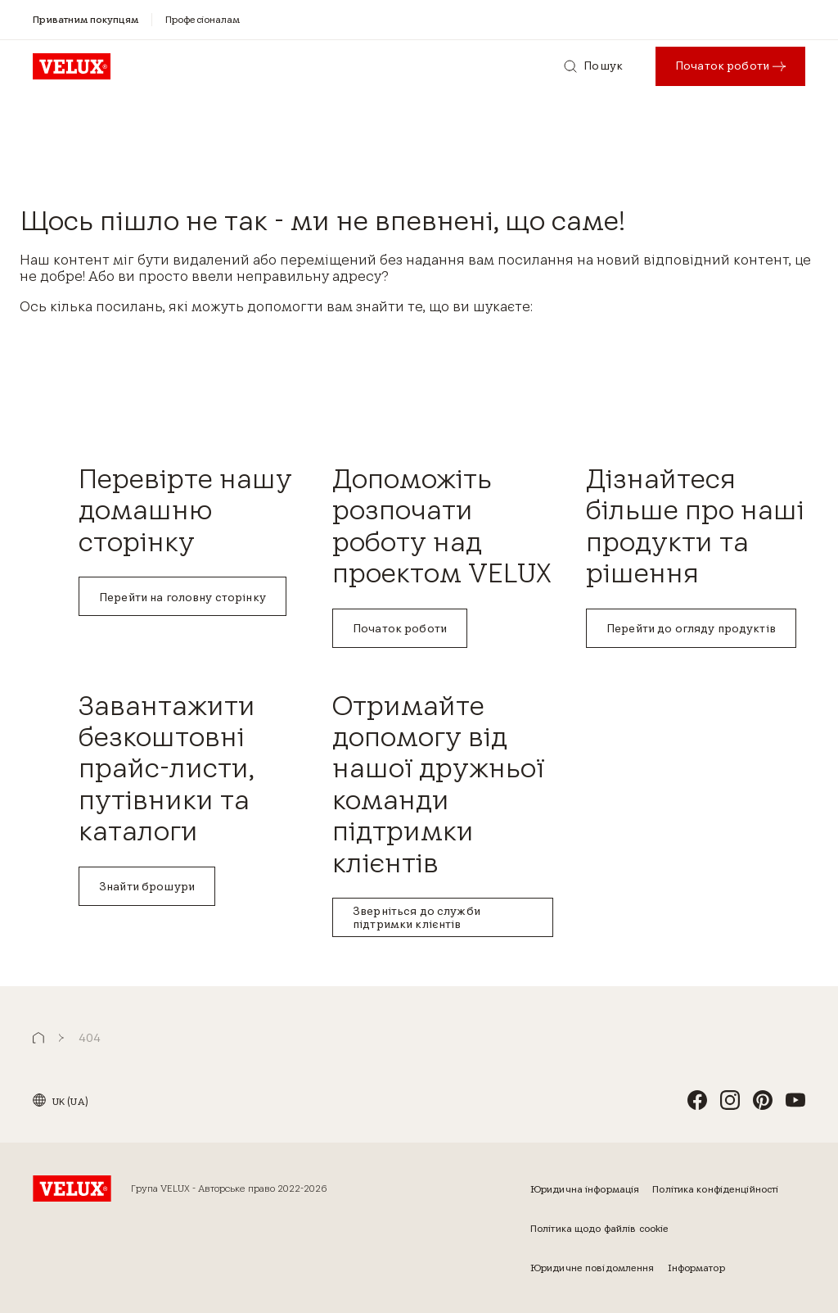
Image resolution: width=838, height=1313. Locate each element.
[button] (38, 1038)
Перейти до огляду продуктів (691, 628)
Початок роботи (400, 628)
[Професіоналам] (203, 19)
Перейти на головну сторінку (182, 597)
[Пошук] (593, 66)
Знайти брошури (147, 886)
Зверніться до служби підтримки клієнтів (416, 917)
